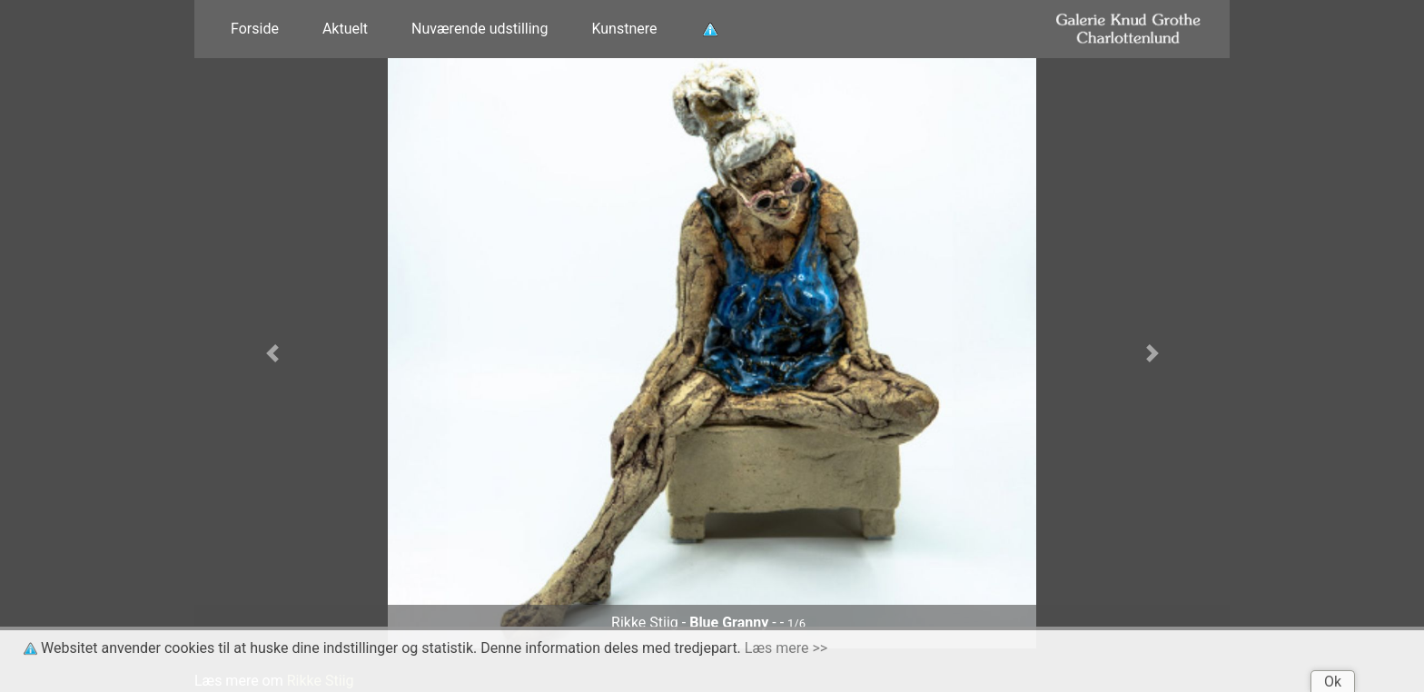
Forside (255, 28)
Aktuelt (345, 28)
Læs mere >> (786, 648)
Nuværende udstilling (479, 28)
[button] (272, 353)
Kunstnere (624, 28)
